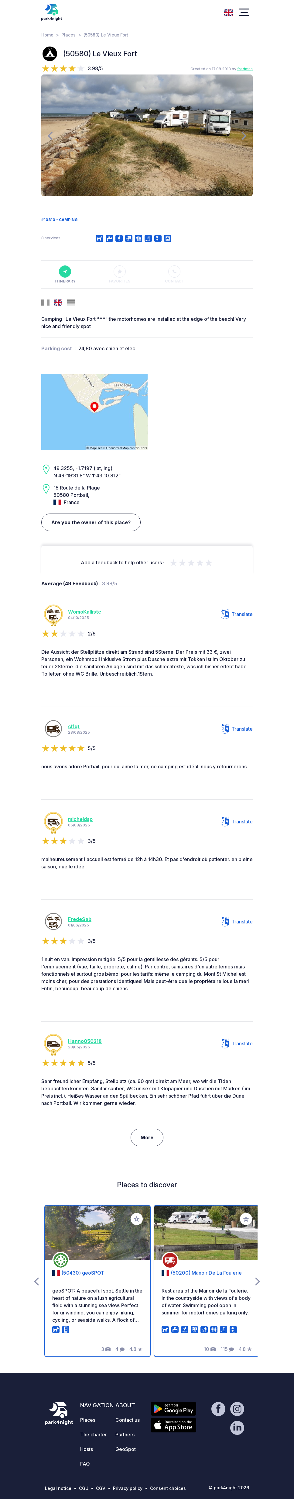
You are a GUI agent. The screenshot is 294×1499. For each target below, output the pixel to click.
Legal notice (58, 1488)
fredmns (245, 69)
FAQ (85, 1464)
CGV (100, 1488)
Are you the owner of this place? (91, 522)
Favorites (119, 274)
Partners (125, 1434)
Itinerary (65, 274)
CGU (83, 1488)
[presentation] (50, 135)
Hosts (86, 1449)
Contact (174, 274)
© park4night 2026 (229, 1487)
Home (47, 34)
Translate (237, 614)
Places (68, 34)
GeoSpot (125, 1449)
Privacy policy (127, 1488)
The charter (93, 1434)
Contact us (127, 1420)
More (147, 1137)
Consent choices (168, 1488)
